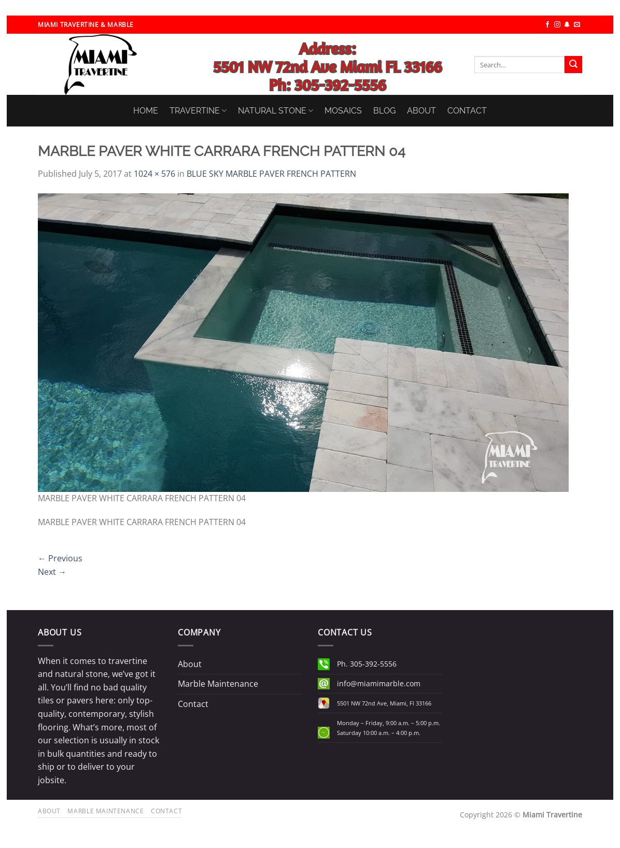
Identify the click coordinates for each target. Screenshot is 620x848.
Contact (193, 704)
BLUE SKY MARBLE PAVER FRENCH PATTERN (271, 173)
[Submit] (573, 65)
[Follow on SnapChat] (567, 25)
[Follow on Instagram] (557, 25)
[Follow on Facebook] (547, 25)
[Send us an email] (577, 25)
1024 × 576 (154, 173)
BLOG (384, 111)
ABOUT (421, 111)
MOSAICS (343, 111)
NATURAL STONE (275, 111)
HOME (145, 111)
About (190, 664)
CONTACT (467, 111)
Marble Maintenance (218, 683)
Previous (60, 558)
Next (52, 571)
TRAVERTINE (198, 111)
